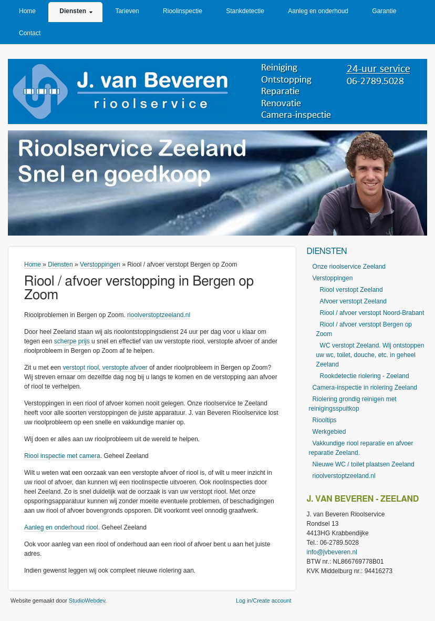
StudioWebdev (87, 600)
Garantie (384, 11)
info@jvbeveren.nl (332, 552)
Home (27, 11)
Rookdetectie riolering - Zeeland (364, 376)
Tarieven (127, 11)
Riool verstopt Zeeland (351, 289)
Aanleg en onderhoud (318, 11)
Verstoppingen (100, 264)
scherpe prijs (72, 341)
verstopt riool (81, 367)
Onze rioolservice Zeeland (349, 266)
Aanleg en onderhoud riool (61, 527)
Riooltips (325, 420)
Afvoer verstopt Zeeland (353, 301)
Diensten (72, 11)
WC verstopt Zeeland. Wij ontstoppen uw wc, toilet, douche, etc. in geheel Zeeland (370, 355)
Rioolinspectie (182, 11)
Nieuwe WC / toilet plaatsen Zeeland (364, 464)
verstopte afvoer (125, 367)
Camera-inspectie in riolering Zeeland (365, 387)
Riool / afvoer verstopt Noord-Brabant (372, 313)
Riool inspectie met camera (62, 456)
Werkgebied (329, 431)
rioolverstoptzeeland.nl (158, 315)
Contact (29, 33)
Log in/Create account (264, 600)
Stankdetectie (245, 11)
